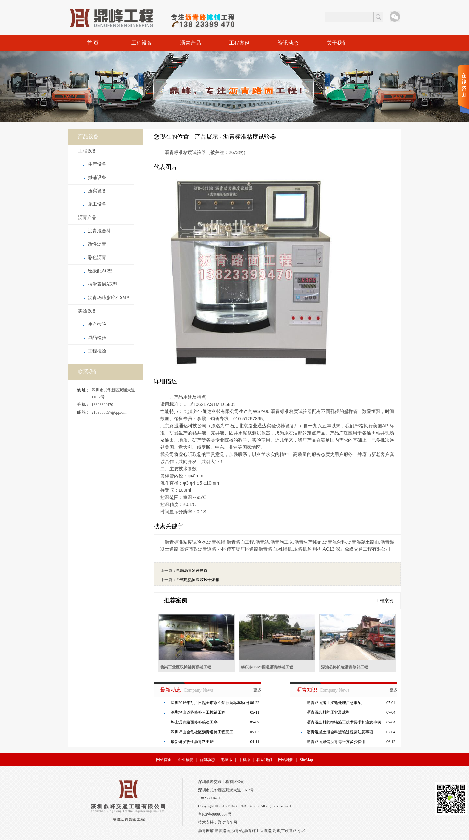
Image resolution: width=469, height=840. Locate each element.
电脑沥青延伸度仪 (191, 570)
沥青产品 (190, 43)
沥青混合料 (99, 230)
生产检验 (97, 324)
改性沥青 (97, 244)
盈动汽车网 (227, 822)
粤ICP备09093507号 (215, 814)
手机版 (244, 759)
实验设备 (87, 311)
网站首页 (164, 759)
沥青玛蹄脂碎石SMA (109, 297)
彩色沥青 (97, 257)
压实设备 (97, 190)
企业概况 (185, 759)
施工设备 (97, 204)
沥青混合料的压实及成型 (351, 712)
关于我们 (337, 43)
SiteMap (306, 759)
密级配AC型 (100, 271)
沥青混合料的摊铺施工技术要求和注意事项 (351, 722)
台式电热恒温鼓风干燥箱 (197, 579)
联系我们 (264, 759)
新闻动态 (207, 759)
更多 (257, 690)
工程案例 (239, 43)
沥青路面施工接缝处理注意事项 (351, 703)
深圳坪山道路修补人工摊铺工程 (215, 712)
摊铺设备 (97, 177)
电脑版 (227, 759)
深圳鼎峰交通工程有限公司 (221, 781)
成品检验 (97, 337)
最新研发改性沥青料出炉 (215, 742)
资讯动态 (288, 43)
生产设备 (97, 164)
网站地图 (286, 759)
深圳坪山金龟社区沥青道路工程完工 (215, 732)
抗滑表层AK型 (102, 284)
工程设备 (141, 43)
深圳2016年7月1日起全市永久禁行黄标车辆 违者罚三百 (215, 703)
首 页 (93, 43)
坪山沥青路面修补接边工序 (215, 722)
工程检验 (97, 351)
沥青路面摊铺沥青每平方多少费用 (351, 742)
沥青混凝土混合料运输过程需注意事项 (351, 732)
